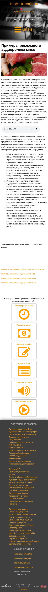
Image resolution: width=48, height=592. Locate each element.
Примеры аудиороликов (19, 472)
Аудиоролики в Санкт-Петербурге (23, 432)
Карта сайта (24, 589)
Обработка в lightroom (18, 539)
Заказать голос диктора (19, 437)
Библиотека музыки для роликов (22, 434)
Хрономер (13, 504)
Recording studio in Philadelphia (22, 533)
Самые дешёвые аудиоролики (21, 488)
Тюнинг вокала (15, 458)
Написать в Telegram (22, 558)
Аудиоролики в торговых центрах (23, 514)
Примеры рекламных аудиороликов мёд (18, 274)
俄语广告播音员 (15, 445)
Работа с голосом (16, 499)
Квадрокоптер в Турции (18, 496)
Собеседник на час (17, 536)
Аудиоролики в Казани (18, 493)
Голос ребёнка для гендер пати (22, 464)
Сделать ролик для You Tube (21, 442)
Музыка (12, 474)
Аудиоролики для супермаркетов (22, 480)
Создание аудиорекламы (19, 490)
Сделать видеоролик (17, 456)
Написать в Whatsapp (24, 19)
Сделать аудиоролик (17, 522)
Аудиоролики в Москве (18, 509)
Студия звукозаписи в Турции (21, 525)
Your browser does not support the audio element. (20, 129)
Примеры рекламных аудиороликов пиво (18, 278)
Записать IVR (14, 469)
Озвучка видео (15, 440)
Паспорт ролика (15, 528)
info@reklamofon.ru (24, 4)
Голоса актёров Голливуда (20, 453)
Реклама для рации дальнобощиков (24, 541)
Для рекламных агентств (19, 517)
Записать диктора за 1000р (20, 482)
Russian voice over (16, 448)
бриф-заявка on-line (24, 11)
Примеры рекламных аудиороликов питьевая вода (22, 269)
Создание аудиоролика (18, 512)
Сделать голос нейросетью (20, 544)
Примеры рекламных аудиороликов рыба (18, 283)
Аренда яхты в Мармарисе (20, 461)
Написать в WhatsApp (23, 554)
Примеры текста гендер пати (21, 501)
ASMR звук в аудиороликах (20, 530)
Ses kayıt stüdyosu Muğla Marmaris (23, 477)
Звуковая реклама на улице (20, 520)
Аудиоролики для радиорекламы (22, 450)
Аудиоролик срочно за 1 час (20, 429)
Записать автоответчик (18, 485)
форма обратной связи (23, 567)
